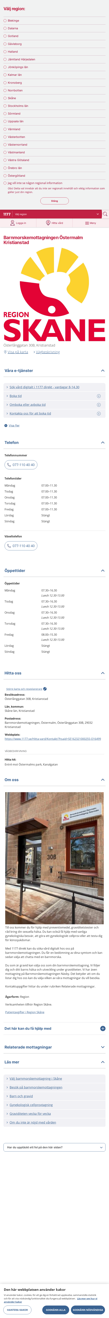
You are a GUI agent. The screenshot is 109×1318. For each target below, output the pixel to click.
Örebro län (15, 168)
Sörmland (14, 113)
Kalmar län (15, 74)
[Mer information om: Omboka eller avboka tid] (99, 404)
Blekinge (13, 20)
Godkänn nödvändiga (88, 1310)
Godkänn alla (56, 1310)
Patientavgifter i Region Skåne (24, 1012)
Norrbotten (15, 90)
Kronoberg (15, 82)
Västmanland (16, 152)
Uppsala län (15, 121)
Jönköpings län (18, 67)
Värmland (14, 129)
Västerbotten (16, 137)
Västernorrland (17, 144)
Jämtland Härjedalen (21, 59)
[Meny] (91, 222)
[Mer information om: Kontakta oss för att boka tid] (99, 413)
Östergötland (16, 175)
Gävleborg (15, 44)
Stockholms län (18, 106)
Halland (13, 51)
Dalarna (13, 28)
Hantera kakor (17, 1310)
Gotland (13, 36)
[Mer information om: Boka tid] (99, 396)
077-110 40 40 (24, 464)
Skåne (12, 98)
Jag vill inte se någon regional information (35, 183)
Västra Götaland (18, 160)
